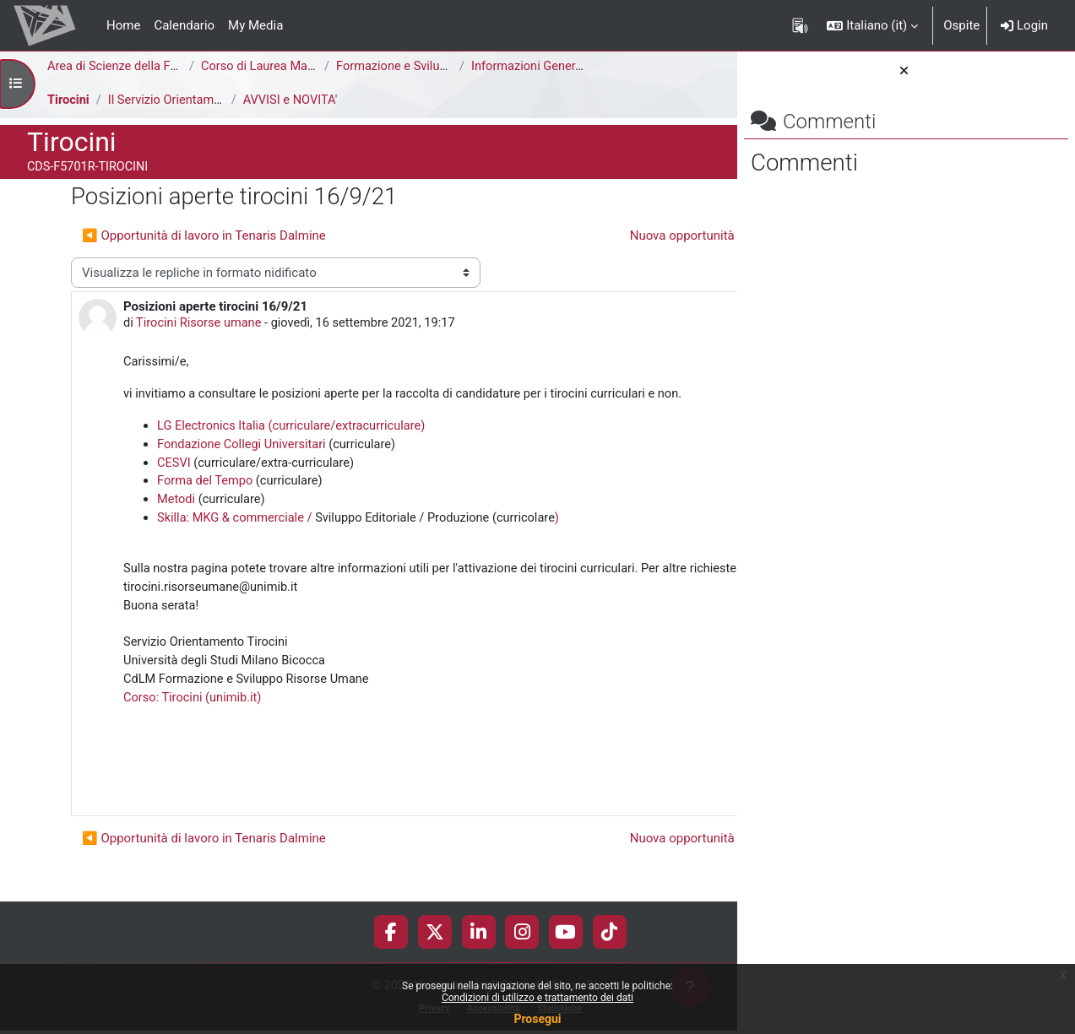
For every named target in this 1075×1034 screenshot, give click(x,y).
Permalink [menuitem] (616, 819)
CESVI (174, 485)
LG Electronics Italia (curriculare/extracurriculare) (295, 447)
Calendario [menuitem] (184, 25)
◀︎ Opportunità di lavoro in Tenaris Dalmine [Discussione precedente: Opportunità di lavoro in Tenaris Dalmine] (204, 235)
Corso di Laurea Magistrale (276, 66)
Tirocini (68, 100)
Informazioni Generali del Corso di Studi (582, 66)
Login (1024, 25)
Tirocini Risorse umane (201, 324)
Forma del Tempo (206, 504)
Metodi (178, 523)
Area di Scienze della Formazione (140, 66)
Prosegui (537, 1019)
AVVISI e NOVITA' (292, 100)
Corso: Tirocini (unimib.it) (194, 726)
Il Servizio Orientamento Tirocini (198, 100)
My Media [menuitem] (255, 25)
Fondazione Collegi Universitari (244, 466)
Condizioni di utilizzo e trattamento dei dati (537, 998)
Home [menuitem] (123, 25)
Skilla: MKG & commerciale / (238, 541)
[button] (872, 25)
